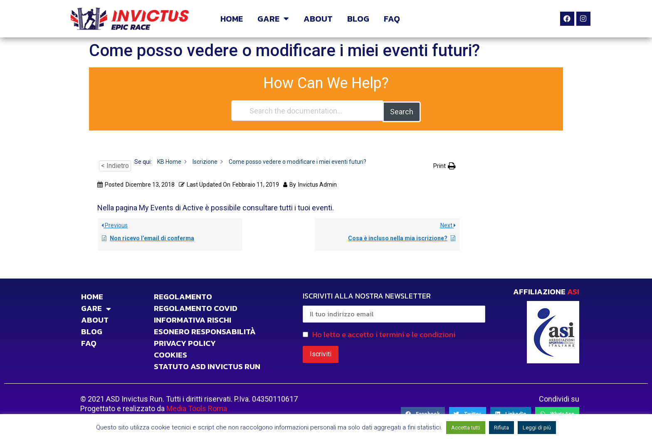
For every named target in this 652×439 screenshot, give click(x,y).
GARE (273, 18)
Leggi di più (537, 427)
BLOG (358, 18)
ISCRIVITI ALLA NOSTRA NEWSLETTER (394, 305)
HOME (231, 18)
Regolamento (183, 295)
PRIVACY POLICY (185, 342)
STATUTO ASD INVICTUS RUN (207, 365)
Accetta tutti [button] (465, 427)
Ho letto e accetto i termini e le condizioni (383, 333)
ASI (573, 290)
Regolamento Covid (195, 307)
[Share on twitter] (467, 413)
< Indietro (115, 165)
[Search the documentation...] (307, 110)
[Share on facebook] (423, 413)
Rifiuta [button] (501, 427)
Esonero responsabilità (205, 330)
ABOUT (318, 18)
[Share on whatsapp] (557, 413)
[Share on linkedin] (510, 413)
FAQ (392, 18)
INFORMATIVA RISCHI (192, 319)
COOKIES (170, 354)
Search (401, 110)
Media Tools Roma (196, 407)
